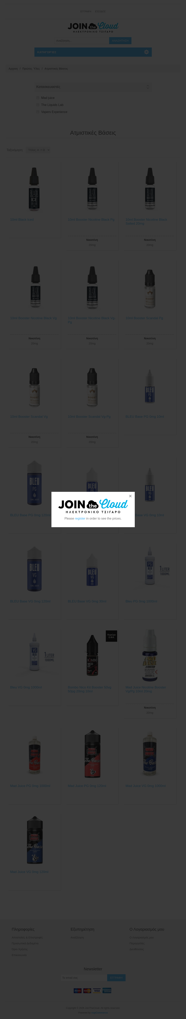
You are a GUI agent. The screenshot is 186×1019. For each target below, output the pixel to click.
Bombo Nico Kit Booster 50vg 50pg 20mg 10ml (89, 689)
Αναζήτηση (77, 937)
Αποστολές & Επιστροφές (27, 937)
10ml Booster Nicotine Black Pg (91, 219)
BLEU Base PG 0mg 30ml (87, 515)
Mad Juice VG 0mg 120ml (29, 872)
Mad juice (48, 97)
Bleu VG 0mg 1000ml (26, 687)
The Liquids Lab (52, 105)
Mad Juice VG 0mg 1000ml (146, 786)
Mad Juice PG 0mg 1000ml (30, 786)
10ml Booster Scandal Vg (29, 417)
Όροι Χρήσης (20, 949)
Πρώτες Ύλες (31, 68)
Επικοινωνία (19, 955)
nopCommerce (99, 1012)
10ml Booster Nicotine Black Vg (33, 318)
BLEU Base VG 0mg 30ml (87, 601)
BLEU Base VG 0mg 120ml (30, 601)
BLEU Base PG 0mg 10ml (145, 417)
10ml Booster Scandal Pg (144, 318)
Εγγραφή (85, 11)
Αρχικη (13, 68)
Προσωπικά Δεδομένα (25, 943)
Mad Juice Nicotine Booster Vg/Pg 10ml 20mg (146, 689)
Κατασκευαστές (48, 87)
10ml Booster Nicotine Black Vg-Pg (92, 320)
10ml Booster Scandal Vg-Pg (89, 417)
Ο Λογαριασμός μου (141, 937)
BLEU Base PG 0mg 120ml (30, 515)
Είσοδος (100, 11)
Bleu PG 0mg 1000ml (141, 601)
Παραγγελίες (137, 943)
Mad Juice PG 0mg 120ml (87, 786)
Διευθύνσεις (136, 949)
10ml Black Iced (22, 219)
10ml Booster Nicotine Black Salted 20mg (146, 221)
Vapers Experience (54, 112)
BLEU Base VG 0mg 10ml (145, 515)
